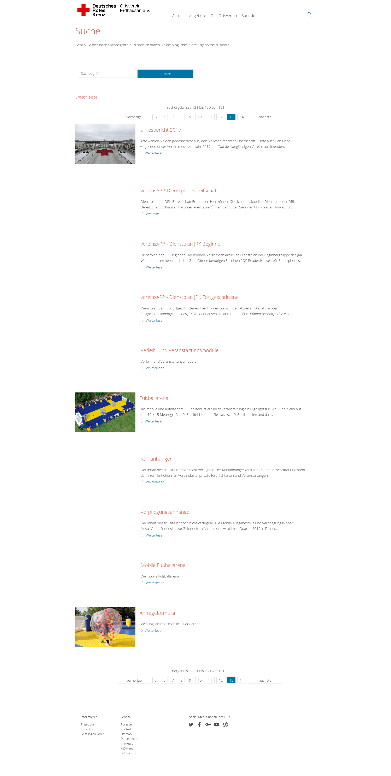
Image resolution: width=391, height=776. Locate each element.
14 (242, 117)
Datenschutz (129, 739)
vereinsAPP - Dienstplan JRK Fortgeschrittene (190, 297)
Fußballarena (154, 398)
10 (200, 117)
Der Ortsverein (224, 15)
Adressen (127, 724)
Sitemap (126, 734)
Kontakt (126, 729)
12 (221, 117)
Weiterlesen (154, 153)
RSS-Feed (127, 748)
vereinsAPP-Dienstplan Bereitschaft (179, 191)
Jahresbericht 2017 (160, 130)
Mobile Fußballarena (163, 565)
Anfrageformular (158, 613)
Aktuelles (87, 729)
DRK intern (128, 753)
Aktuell (178, 15)
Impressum (128, 744)
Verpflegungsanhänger (166, 512)
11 (210, 117)
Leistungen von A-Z (94, 734)
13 (231, 117)
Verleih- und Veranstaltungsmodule (179, 351)
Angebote (197, 15)
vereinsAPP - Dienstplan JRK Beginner (181, 244)
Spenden (250, 15)
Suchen (165, 73)
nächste (265, 117)
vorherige (134, 117)
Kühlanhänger (156, 459)
